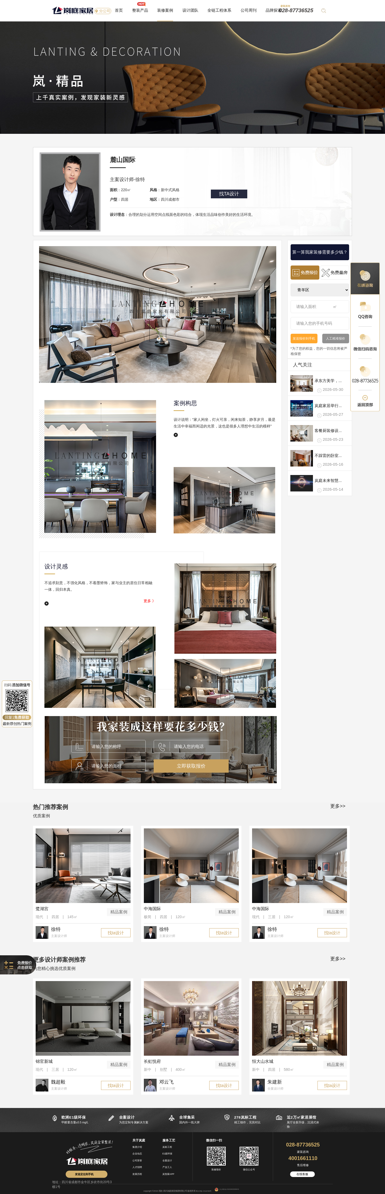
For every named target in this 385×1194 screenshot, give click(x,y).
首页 (119, 10)
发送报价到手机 (304, 338)
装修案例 (165, 10)
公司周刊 (249, 10)
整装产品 (140, 10)
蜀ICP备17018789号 (203, 1191)
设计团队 (190, 10)
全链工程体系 (219, 10)
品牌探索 (274, 10)
